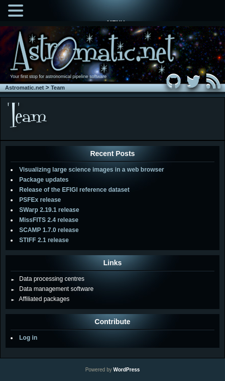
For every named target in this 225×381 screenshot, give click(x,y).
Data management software (52, 288)
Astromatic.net (24, 88)
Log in (28, 337)
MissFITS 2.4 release (48, 219)
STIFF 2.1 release (44, 240)
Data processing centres (47, 278)
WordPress (126, 369)
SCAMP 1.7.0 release (49, 230)
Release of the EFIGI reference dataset (74, 189)
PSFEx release (40, 199)
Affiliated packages (40, 298)
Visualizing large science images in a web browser (91, 169)
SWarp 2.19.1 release (49, 209)
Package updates (44, 179)
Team (58, 88)
